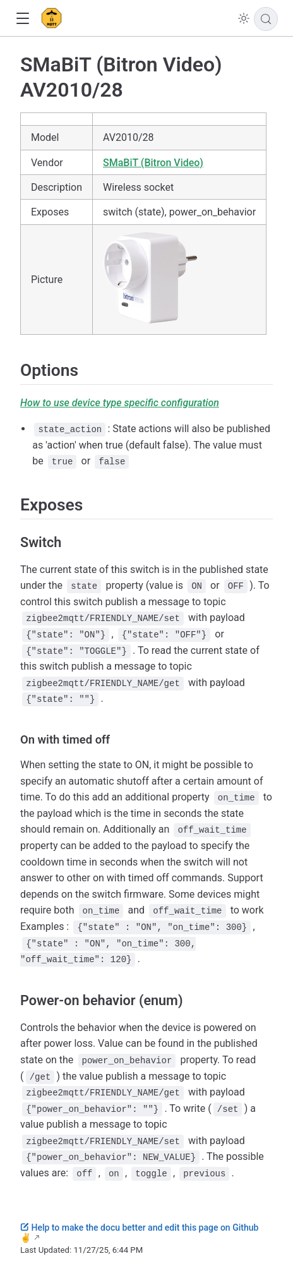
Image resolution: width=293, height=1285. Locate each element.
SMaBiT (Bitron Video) (153, 163)
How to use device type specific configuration (119, 403)
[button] (22, 18)
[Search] (266, 19)
